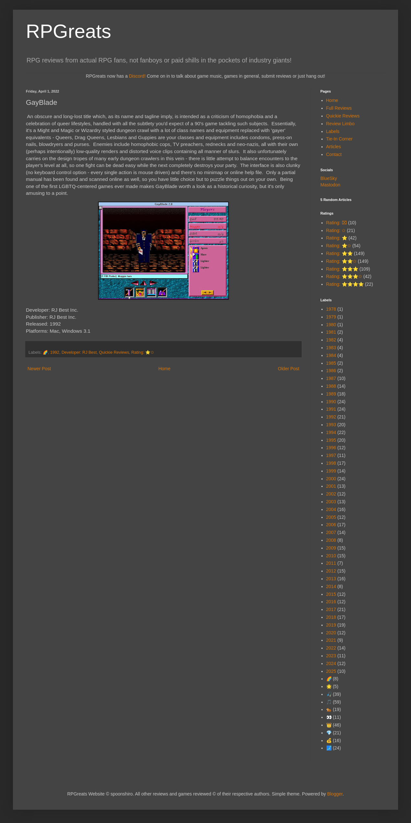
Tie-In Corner (339, 138)
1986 (331, 370)
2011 (331, 563)
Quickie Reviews (114, 352)
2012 (331, 570)
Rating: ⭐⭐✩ (341, 261)
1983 (331, 347)
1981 (331, 332)
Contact (334, 154)
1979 (331, 316)
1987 (331, 378)
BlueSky (328, 178)
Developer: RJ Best (79, 352)
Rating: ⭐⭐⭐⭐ (345, 284)
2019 (331, 625)
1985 (331, 363)
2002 (331, 493)
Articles (333, 146)
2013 (331, 578)
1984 (331, 355)
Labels (332, 131)
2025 (331, 671)
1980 (331, 324)
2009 (331, 548)
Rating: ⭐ (336, 237)
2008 (331, 540)
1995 (331, 440)
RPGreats (68, 31)
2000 (331, 478)
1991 (331, 409)
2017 (331, 609)
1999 (331, 470)
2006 (331, 524)
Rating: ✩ (336, 230)
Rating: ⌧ (336, 222)
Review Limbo (340, 123)
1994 (331, 432)
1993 (331, 424)
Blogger (334, 793)
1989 (331, 393)
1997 (331, 455)
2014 (331, 586)
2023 (331, 655)
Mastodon (330, 184)
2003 (331, 501)
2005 (331, 517)
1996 (331, 447)
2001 (331, 486)
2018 (331, 617)
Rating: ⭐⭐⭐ (342, 269)
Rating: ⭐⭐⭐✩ (344, 276)
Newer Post (39, 368)
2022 (331, 648)
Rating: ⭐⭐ (339, 253)
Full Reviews (339, 108)
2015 (331, 594)
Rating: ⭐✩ (142, 352)
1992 (54, 352)
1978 (331, 309)
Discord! (137, 76)
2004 (331, 509)
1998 (331, 463)
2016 (331, 601)
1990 (331, 401)
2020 (331, 632)
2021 (331, 640)
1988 (331, 386)
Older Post (288, 368)
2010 (331, 555)
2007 (331, 532)
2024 (331, 663)
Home (164, 368)
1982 (331, 339)
